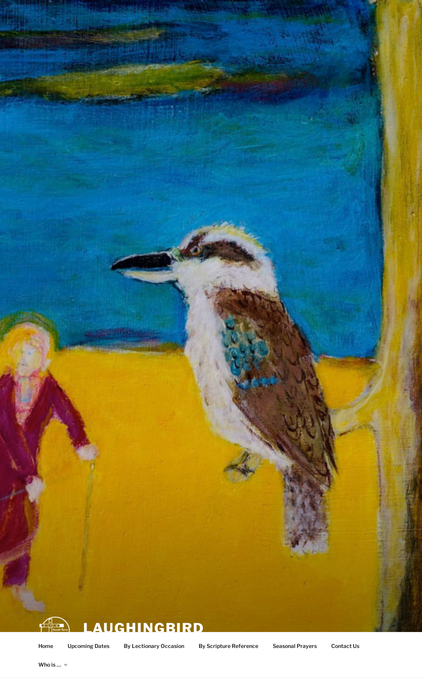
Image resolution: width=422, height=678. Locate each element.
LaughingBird (144, 611)
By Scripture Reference (228, 646)
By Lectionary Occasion (154, 646)
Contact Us (345, 646)
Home (45, 646)
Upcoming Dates (88, 646)
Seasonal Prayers (295, 646)
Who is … (53, 664)
